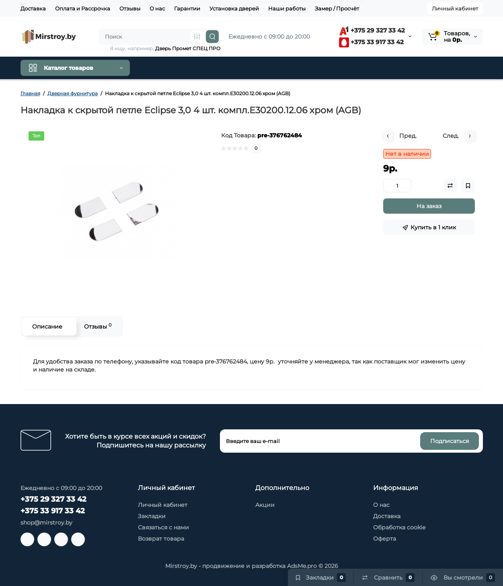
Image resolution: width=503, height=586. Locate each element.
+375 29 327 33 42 (372, 30)
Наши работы (287, 8)
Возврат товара (161, 538)
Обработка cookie (399, 527)
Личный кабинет (455, 8)
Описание (47, 326)
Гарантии (187, 8)
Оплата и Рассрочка (82, 8)
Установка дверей (234, 8)
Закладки (152, 516)
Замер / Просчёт (337, 8)
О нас (157, 8)
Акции (265, 504)
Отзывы (129, 8)
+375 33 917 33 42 (371, 42)
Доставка (33, 8)
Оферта (384, 538)
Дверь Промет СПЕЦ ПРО (187, 48)
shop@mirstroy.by (46, 522)
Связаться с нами (163, 527)
